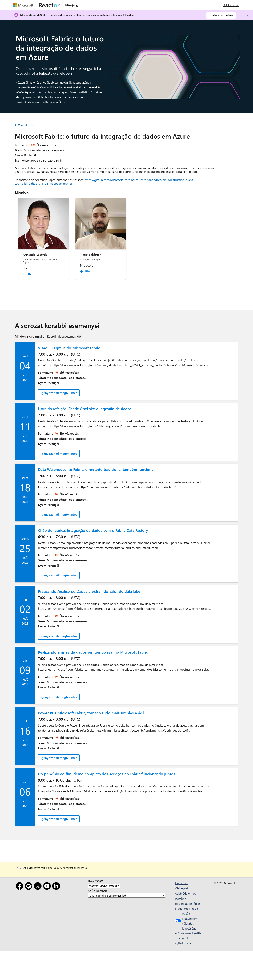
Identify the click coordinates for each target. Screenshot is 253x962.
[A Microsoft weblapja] (24, 5)
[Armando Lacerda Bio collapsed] (28, 274)
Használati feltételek (188, 903)
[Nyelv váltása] (104, 886)
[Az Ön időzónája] (126, 895)
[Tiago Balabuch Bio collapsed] (85, 271)
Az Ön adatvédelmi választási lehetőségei (186, 921)
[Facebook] (20, 886)
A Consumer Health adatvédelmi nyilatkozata (188, 938)
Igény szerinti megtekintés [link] (58, 393)
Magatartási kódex (187, 908)
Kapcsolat (181, 883)
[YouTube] (47, 886)
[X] (38, 886)
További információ (221, 15)
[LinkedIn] (56, 886)
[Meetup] (29, 886)
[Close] (247, 16)
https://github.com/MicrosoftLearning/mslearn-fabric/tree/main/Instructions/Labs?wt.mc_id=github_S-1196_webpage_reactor (104, 181)
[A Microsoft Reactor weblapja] (49, 5)
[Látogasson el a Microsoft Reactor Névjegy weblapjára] (72, 5)
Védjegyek (182, 888)
